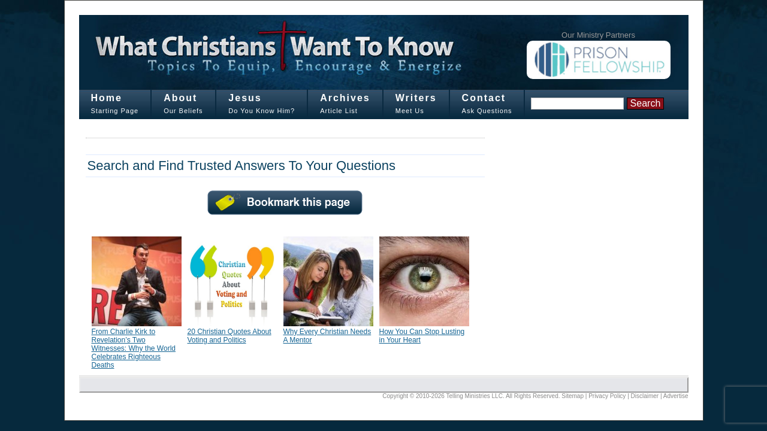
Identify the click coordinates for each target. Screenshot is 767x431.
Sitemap (572, 396)
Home (106, 98)
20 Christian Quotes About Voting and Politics (229, 335)
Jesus (244, 98)
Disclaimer (645, 396)
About (180, 98)
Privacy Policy (607, 396)
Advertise (676, 396)
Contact (484, 98)
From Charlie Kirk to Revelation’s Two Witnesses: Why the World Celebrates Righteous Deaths (134, 348)
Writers (416, 98)
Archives (345, 98)
